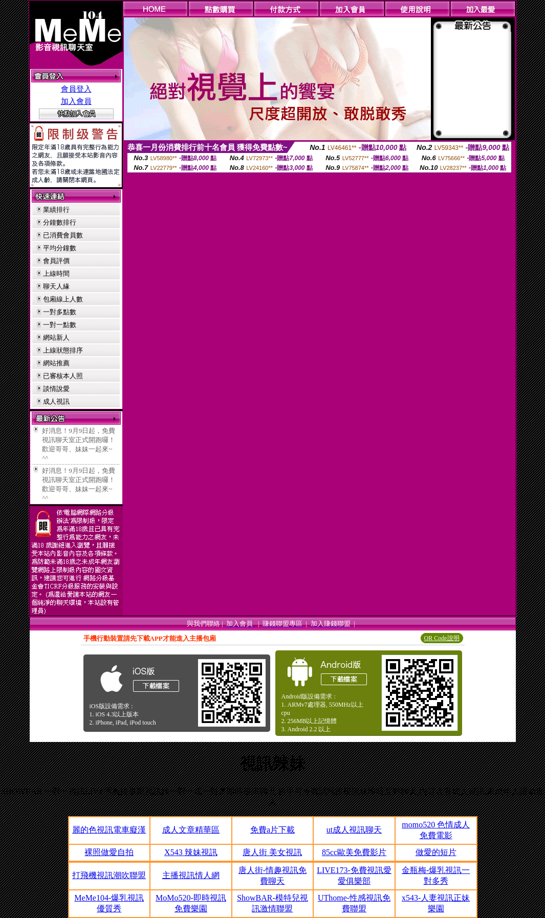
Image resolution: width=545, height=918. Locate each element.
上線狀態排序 (63, 350)
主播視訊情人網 (191, 875)
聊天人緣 (56, 286)
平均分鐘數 (59, 248)
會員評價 (56, 261)
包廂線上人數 (63, 299)
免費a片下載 (272, 829)
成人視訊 (56, 401)
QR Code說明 (442, 638)
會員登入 (76, 89)
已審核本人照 (63, 376)
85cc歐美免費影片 (354, 852)
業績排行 (56, 209)
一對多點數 (59, 312)
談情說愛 (56, 388)
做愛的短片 (436, 852)
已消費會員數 (63, 235)
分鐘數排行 (59, 222)
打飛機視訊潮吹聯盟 (109, 875)
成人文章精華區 (191, 829)
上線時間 (56, 273)
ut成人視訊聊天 (354, 829)
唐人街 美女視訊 (272, 852)
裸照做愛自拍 (109, 852)
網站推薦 (56, 363)
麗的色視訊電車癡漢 (109, 829)
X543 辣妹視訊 (190, 852)
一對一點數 (59, 325)
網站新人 (56, 337)
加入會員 (76, 101)
